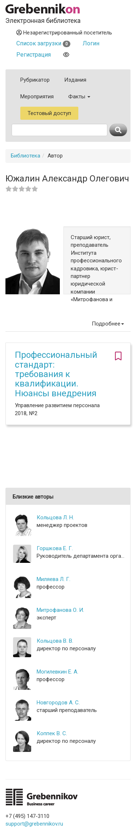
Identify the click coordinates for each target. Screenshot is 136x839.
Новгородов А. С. (58, 702)
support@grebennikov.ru (34, 823)
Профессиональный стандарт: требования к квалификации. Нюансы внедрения (56, 374)
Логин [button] (91, 43)
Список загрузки (43, 43)
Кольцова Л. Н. (55, 517)
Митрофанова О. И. (60, 610)
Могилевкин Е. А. (57, 671)
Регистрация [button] (33, 54)
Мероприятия (37, 96)
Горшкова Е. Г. (55, 548)
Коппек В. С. (52, 733)
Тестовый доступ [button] (49, 113)
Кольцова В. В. (55, 641)
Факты (79, 96)
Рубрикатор (35, 80)
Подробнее (108, 323)
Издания (75, 80)
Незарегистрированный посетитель (64, 32)
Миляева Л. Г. (53, 579)
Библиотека (25, 155)
